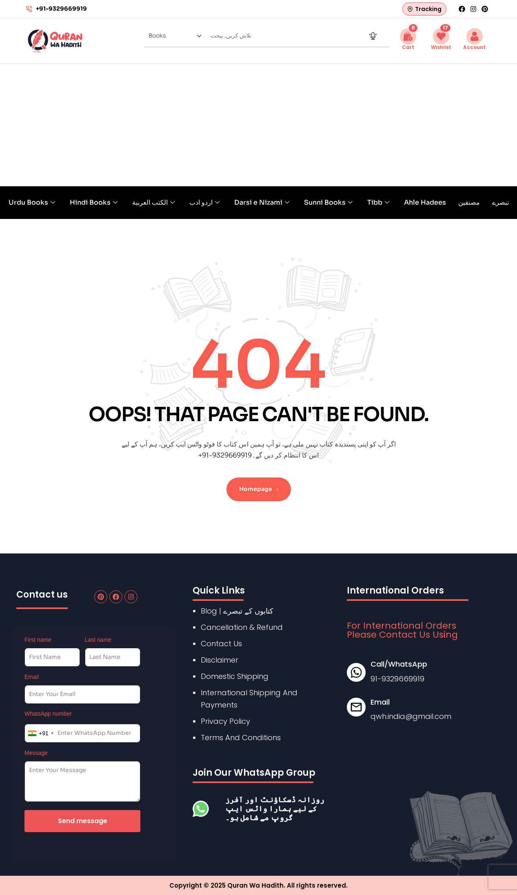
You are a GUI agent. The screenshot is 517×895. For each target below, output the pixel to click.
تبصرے (500, 202)
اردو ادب (204, 202)
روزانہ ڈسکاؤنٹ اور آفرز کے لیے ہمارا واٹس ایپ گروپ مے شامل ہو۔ (274, 809)
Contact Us (221, 643)
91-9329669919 (397, 679)
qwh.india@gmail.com (411, 716)
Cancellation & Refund (242, 627)
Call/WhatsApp (399, 664)
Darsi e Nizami (261, 202)
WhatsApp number (48, 714)
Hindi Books (94, 202)
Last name (98, 640)
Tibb (378, 202)
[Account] (474, 36)
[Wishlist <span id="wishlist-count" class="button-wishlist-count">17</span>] (441, 36)
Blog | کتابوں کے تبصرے (237, 611)
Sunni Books (328, 202)
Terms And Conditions (241, 737)
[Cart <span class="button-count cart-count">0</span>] (408, 36)
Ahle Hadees (425, 202)
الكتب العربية (153, 202)
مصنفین (469, 202)
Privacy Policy (225, 721)
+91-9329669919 (225, 455)
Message (36, 753)
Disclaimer (219, 660)
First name (37, 640)
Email (31, 677)
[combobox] (40, 733)
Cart (408, 47)
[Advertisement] (259, 125)
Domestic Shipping (234, 676)
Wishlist (441, 47)
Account (474, 47)
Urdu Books (32, 202)
